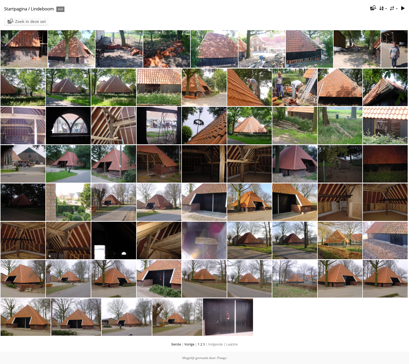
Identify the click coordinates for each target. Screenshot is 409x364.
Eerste (176, 344)
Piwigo (222, 358)
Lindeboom (42, 9)
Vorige (189, 344)
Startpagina (15, 9)
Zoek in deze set (30, 21)
